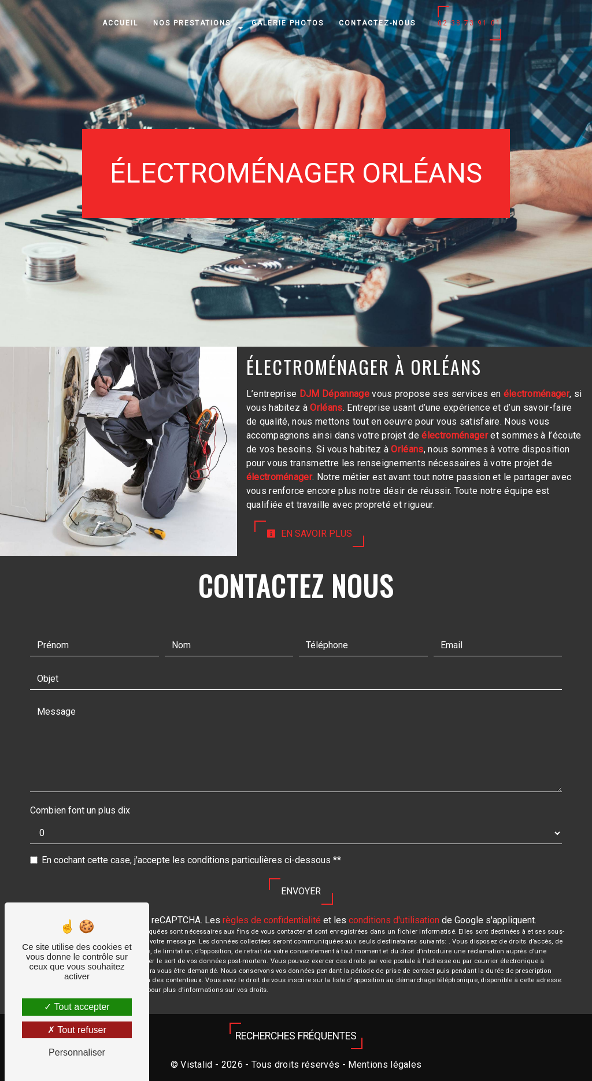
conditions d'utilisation (394, 920)
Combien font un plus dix (80, 810)
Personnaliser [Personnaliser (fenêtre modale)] (77, 1052)
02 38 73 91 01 (469, 23)
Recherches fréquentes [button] (296, 1036)
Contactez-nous (377, 23)
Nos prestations (192, 23)
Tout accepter (76, 1007)
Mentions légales (383, 1064)
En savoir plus (309, 533)
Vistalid (196, 1064)
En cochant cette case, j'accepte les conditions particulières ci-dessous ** (191, 860)
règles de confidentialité (272, 920)
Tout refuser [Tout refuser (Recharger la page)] (76, 1030)
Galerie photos (287, 23)
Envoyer (301, 891)
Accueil (120, 23)
